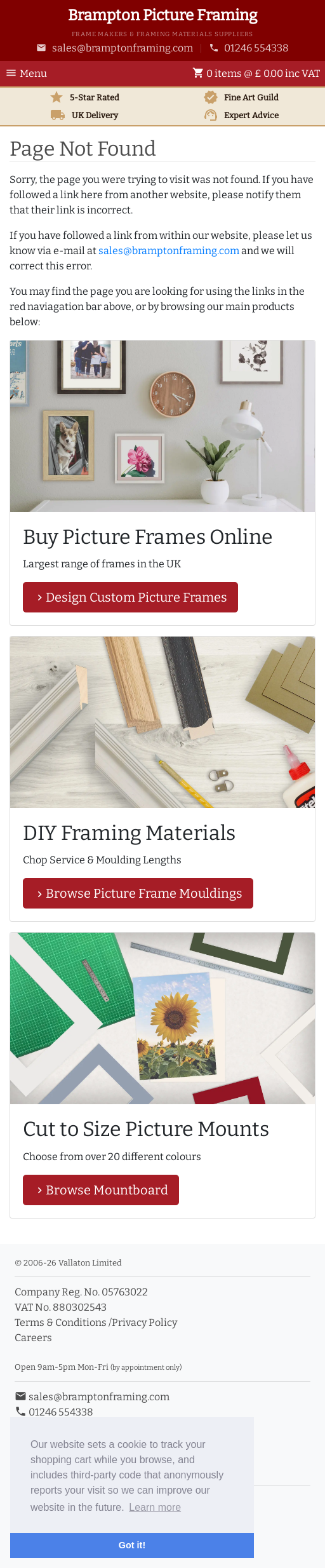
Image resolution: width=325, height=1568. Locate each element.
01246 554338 (249, 48)
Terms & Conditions (61, 1322)
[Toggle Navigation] (30, 73)
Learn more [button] (155, 1507)
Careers (33, 1338)
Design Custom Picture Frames (130, 597)
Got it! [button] (132, 1545)
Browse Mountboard (101, 1190)
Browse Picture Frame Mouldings (138, 893)
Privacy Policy (144, 1322)
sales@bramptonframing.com (114, 48)
